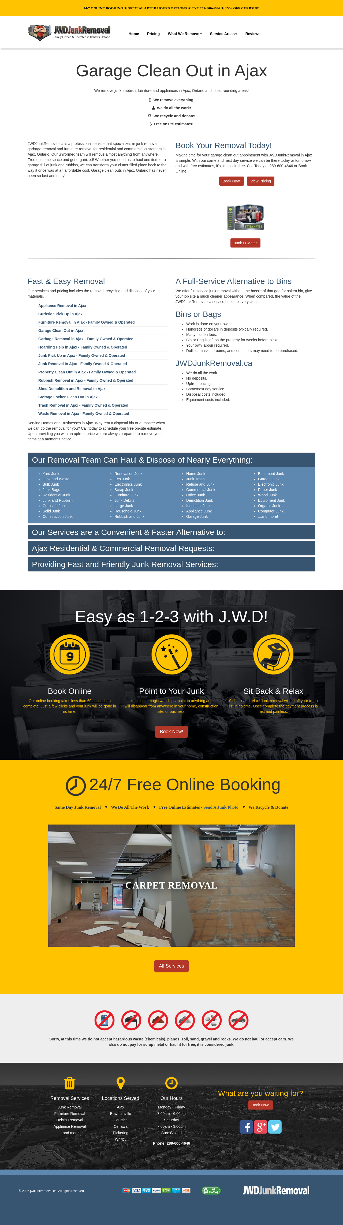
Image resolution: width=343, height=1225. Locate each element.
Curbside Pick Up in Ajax (60, 314)
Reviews (252, 34)
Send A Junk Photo (220, 807)
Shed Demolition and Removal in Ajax (72, 389)
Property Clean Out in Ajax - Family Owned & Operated (87, 372)
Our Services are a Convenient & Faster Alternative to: (128, 532)
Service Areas (223, 34)
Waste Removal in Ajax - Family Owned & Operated (83, 413)
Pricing (153, 34)
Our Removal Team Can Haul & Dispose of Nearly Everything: (142, 459)
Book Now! (232, 181)
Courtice (121, 1120)
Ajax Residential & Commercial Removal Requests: (123, 548)
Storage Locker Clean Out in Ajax (68, 397)
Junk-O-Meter (245, 243)
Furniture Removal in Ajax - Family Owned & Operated (86, 322)
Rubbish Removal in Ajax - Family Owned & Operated (85, 380)
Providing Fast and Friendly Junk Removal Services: (125, 564)
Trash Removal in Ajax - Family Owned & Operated (83, 405)
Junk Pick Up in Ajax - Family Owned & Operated (81, 355)
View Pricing (260, 181)
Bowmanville (120, 1113)
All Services (171, 966)
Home (134, 34)
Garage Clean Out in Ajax (60, 330)
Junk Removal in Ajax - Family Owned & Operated (82, 364)
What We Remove (185, 34)
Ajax (120, 1107)
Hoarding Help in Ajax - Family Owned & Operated (82, 347)
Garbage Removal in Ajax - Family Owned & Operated (85, 339)
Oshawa (120, 1126)
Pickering (120, 1133)
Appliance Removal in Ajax (62, 306)
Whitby (120, 1139)
